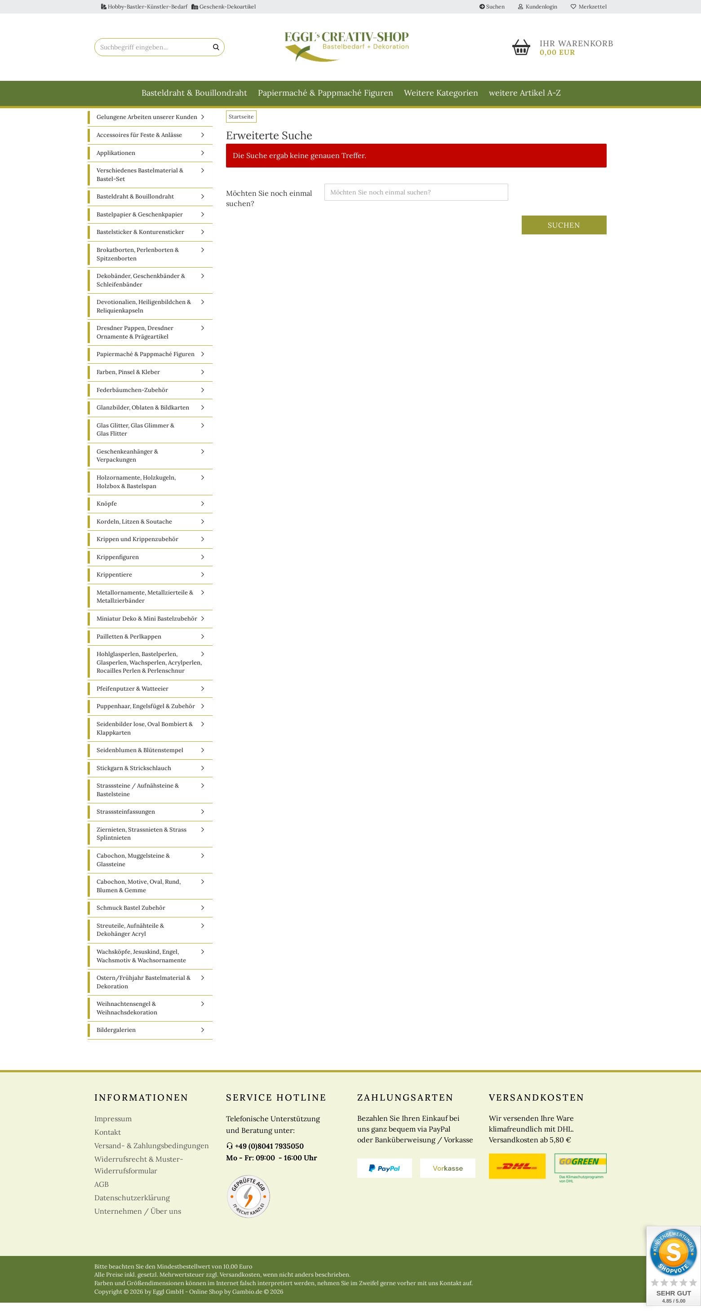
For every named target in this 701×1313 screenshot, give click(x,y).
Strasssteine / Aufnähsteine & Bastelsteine (138, 800)
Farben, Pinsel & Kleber (128, 382)
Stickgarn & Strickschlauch (134, 778)
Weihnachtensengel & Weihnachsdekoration (127, 1018)
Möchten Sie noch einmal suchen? (269, 208)
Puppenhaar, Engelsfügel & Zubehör (146, 716)
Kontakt (107, 1141)
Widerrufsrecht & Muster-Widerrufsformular (138, 1174)
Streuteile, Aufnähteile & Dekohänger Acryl (130, 940)
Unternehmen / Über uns (137, 1220)
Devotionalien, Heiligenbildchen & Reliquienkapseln (144, 316)
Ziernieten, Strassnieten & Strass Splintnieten (141, 844)
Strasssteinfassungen (126, 822)
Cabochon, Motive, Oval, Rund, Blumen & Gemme (139, 896)
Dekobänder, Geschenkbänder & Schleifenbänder (141, 290)
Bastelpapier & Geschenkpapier (140, 224)
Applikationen (116, 163)
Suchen (492, 6)
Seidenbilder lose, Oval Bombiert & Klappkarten (145, 739)
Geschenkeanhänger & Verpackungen (127, 466)
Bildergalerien (116, 1040)
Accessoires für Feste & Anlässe (139, 145)
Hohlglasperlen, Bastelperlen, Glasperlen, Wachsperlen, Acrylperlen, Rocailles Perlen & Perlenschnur (149, 673)
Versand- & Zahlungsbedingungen (151, 1155)
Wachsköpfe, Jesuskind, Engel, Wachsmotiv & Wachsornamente (141, 966)
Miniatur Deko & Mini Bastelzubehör (147, 629)
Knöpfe (107, 514)
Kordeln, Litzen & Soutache (134, 531)
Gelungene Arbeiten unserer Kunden (147, 127)
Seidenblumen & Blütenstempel (140, 760)
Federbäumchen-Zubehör (132, 400)
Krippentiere (114, 585)
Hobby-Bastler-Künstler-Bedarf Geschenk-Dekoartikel (178, 6)
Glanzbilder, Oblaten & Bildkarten (143, 418)
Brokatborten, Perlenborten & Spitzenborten (138, 264)
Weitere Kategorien (441, 93)
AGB (101, 1194)
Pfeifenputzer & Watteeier (133, 698)
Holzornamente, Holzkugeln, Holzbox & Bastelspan (136, 492)
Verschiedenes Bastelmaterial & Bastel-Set (140, 185)
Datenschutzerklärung (132, 1207)
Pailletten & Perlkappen (129, 646)
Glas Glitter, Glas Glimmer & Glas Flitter (135, 440)
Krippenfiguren (118, 567)
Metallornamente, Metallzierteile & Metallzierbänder (145, 607)
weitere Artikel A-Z (525, 93)
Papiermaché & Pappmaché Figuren (325, 93)
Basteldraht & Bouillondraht (194, 93)
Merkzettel (589, 6)
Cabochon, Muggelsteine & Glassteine (133, 870)
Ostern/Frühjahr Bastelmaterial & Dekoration (144, 992)
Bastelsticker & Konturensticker (140, 242)
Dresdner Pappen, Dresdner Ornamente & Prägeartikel (135, 343)
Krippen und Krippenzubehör (137, 549)
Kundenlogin (537, 6)
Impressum (113, 1128)
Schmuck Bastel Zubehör (131, 918)
